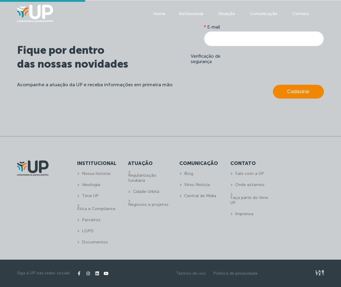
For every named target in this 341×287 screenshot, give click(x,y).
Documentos (95, 242)
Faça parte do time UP (249, 200)
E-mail (212, 27)
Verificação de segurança (205, 58)
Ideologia (91, 184)
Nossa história (96, 173)
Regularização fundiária (142, 178)
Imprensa (244, 213)
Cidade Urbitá (146, 191)
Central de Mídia (200, 195)
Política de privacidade (235, 273)
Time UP (90, 195)
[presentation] (278, 64)
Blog (188, 173)
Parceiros (91, 219)
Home (159, 13)
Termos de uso (191, 273)
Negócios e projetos (148, 204)
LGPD (88, 231)
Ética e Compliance (96, 208)
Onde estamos (250, 184)
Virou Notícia (197, 184)
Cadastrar (298, 91)
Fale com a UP (249, 173)
